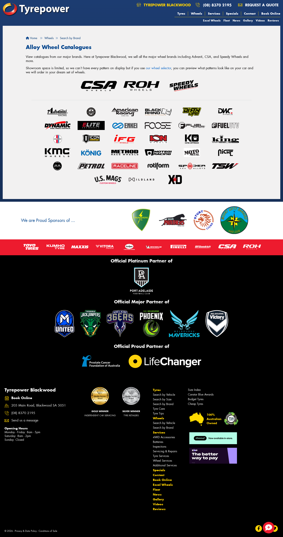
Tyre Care (159, 409)
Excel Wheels (212, 20)
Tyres (181, 14)
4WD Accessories (164, 437)
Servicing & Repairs (165, 451)
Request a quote (258, 5)
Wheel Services (162, 461)
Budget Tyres (195, 399)
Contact (250, 14)
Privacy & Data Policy (26, 530)
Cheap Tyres (195, 404)
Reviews (273, 20)
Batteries (158, 442)
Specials (232, 14)
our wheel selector (158, 68)
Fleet (226, 20)
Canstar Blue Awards (201, 394)
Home (31, 38)
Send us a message (24, 420)
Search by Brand (163, 404)
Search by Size (162, 399)
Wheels (196, 14)
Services (214, 14)
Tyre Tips (158, 413)
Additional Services (165, 465)
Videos (260, 20)
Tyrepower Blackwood (164, 5)
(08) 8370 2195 (217, 5)
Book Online (270, 14)
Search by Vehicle (164, 395)
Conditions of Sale (48, 530)
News (236, 20)
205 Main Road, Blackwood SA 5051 (38, 405)
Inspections (159, 446)
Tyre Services (161, 456)
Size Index (194, 390)
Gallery (248, 20)
